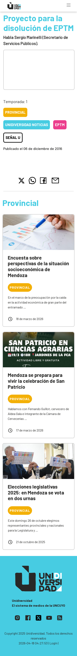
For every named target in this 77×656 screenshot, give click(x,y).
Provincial (15, 112)
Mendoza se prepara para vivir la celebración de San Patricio (36, 381)
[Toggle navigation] (68, 5)
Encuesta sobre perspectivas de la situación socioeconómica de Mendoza (38, 266)
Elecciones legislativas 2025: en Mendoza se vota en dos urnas (36, 492)
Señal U (13, 137)
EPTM (60, 124)
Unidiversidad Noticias (26, 124)
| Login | (53, 643)
